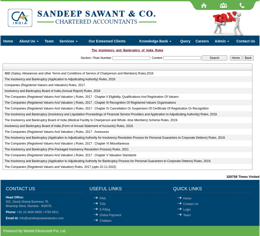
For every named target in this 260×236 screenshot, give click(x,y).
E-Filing (105, 209)
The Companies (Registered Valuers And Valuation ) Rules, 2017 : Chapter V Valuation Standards (70, 155)
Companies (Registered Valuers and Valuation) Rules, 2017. (45, 85)
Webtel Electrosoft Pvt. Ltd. (44, 231)
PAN (103, 198)
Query (185, 41)
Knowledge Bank (155, 41)
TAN (102, 204)
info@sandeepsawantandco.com (41, 218)
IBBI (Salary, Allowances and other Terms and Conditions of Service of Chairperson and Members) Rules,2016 (79, 73)
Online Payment (110, 215)
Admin (222, 41)
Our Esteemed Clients (107, 41)
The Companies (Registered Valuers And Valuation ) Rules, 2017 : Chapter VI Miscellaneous (67, 143)
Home (8, 41)
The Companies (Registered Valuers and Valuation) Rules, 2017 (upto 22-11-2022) (60, 167)
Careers (202, 41)
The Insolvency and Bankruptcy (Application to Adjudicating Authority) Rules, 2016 (60, 79)
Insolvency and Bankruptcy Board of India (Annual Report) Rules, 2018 (52, 91)
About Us (29, 41)
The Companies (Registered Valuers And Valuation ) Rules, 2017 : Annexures (57, 132)
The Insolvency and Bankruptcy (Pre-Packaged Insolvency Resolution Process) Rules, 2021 (67, 149)
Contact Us (245, 41)
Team (49, 41)
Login (187, 209)
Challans (105, 221)
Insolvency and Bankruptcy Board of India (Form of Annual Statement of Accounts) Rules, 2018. (69, 126)
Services (68, 41)
